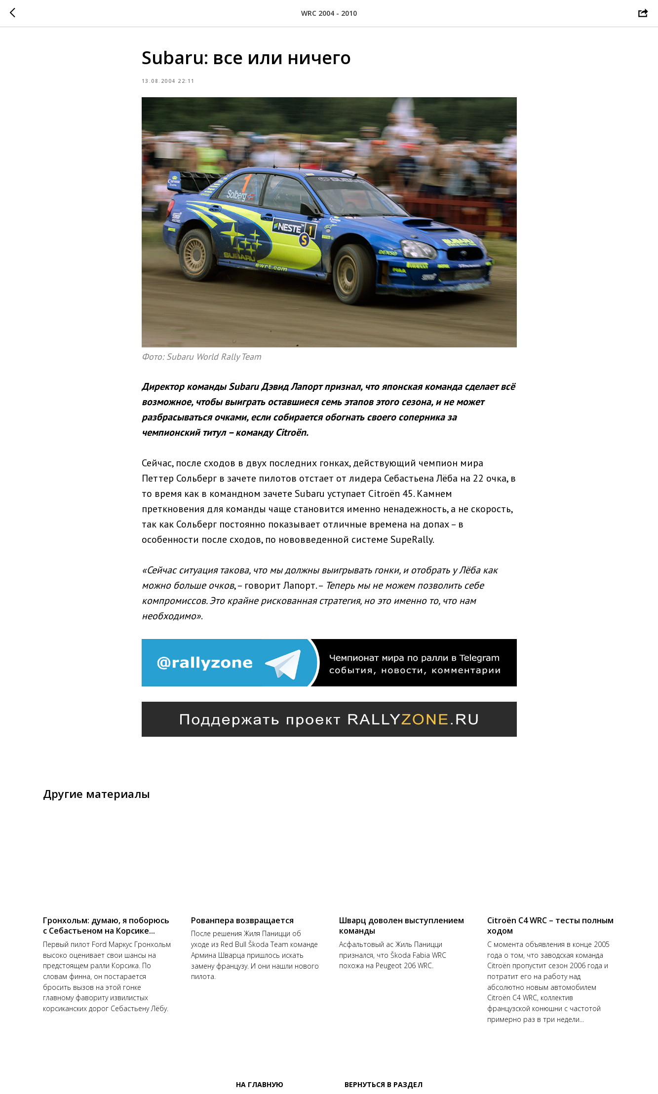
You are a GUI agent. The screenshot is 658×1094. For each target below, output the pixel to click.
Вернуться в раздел (384, 1084)
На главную (259, 1084)
